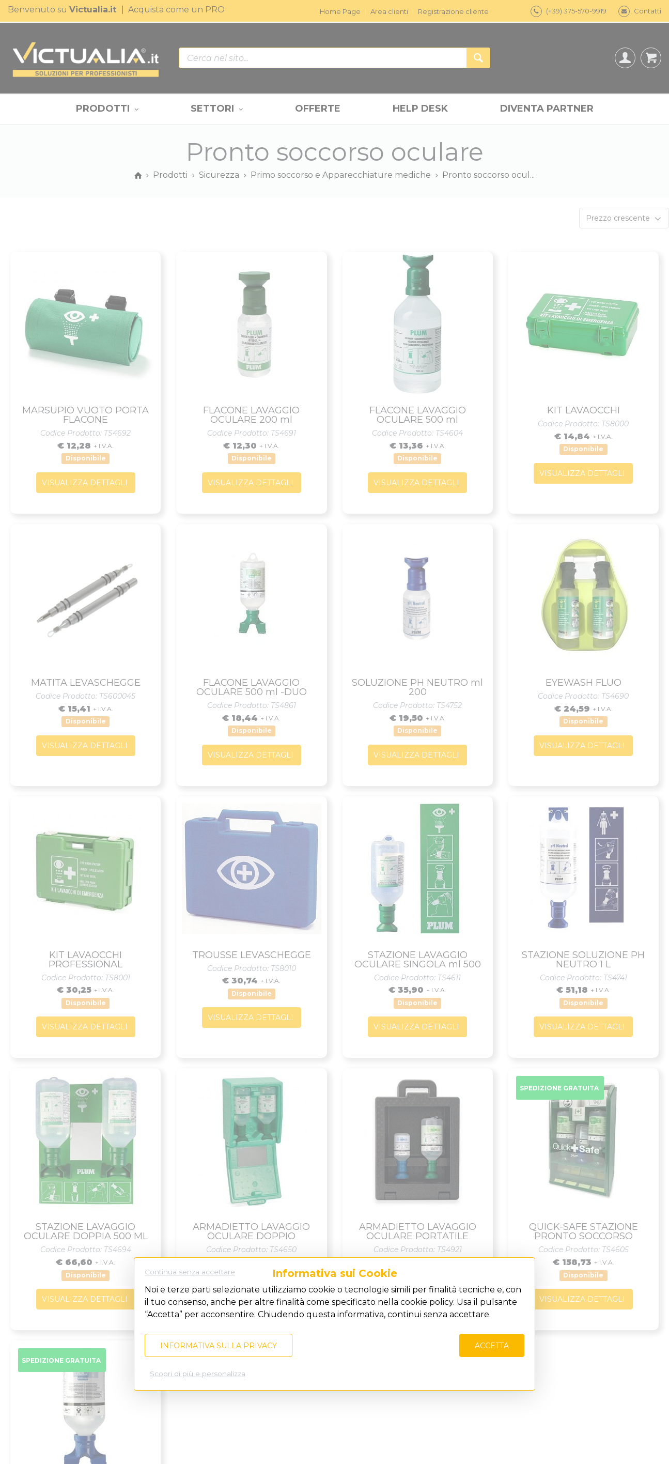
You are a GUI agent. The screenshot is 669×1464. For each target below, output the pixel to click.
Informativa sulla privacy (218, 1345)
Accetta (492, 1345)
